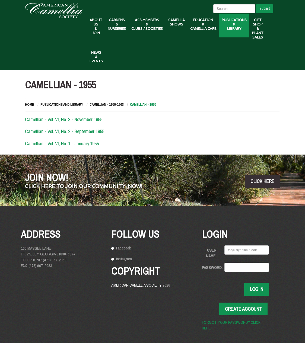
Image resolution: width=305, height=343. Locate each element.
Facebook (123, 248)
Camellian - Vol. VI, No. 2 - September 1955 (64, 131)
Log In (256, 289)
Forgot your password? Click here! (231, 325)
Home (29, 104)
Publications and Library (61, 104)
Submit (264, 8)
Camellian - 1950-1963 (106, 104)
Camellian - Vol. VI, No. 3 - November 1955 (63, 119)
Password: (211, 267)
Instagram (124, 259)
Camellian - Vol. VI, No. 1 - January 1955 (62, 143)
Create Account (243, 309)
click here (262, 181)
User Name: (211, 253)
